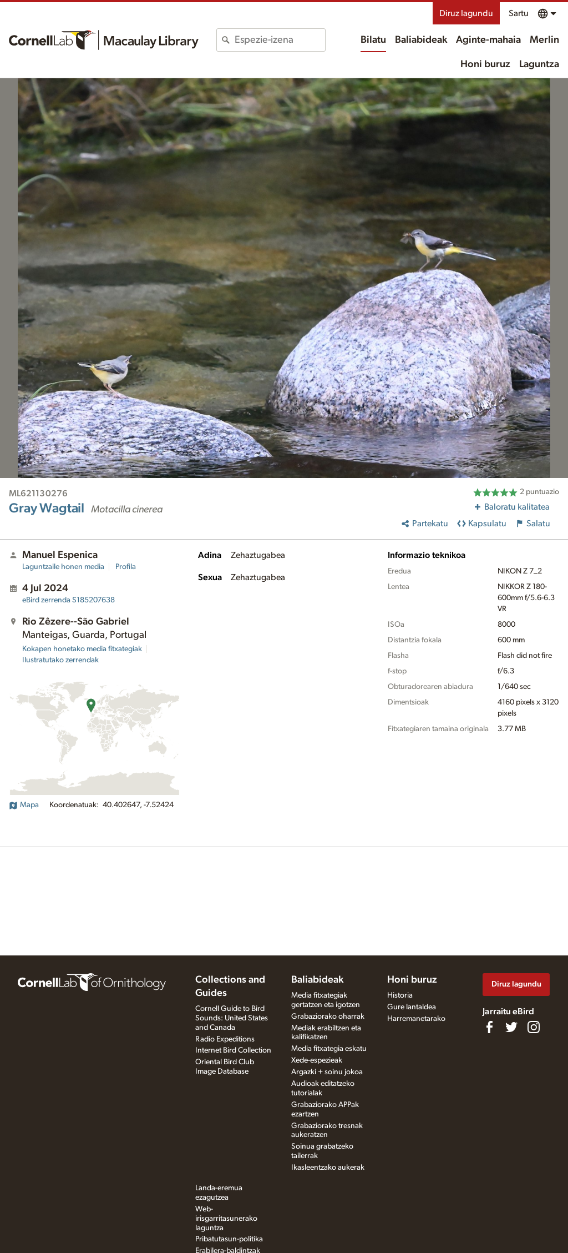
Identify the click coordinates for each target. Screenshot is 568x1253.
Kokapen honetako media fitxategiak (82, 649)
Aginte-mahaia (488, 40)
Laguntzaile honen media (63, 567)
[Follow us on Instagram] (533, 1027)
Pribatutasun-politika (229, 1239)
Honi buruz (485, 64)
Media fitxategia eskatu (329, 1049)
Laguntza (539, 64)
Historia (400, 995)
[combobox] (279, 40)
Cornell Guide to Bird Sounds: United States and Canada (231, 1018)
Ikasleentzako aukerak (327, 1167)
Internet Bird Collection (233, 1050)
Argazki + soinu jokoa (327, 1072)
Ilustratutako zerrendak (60, 660)
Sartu (519, 13)
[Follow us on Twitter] (511, 1027)
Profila (125, 567)
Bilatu (373, 40)
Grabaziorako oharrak (327, 1016)
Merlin (544, 40)
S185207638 (68, 600)
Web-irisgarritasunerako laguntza (226, 1218)
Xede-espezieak (316, 1060)
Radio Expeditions (225, 1039)
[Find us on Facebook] (489, 1027)
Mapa (24, 805)
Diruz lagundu (466, 13)
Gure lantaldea (411, 1007)
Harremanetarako (416, 1019)
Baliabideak (421, 40)
